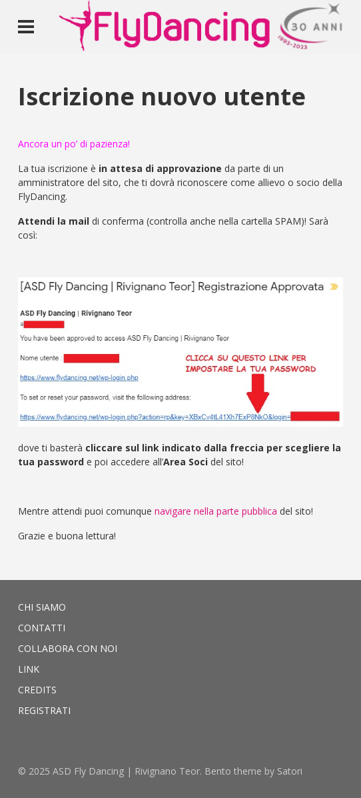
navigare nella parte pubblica (216, 511)
